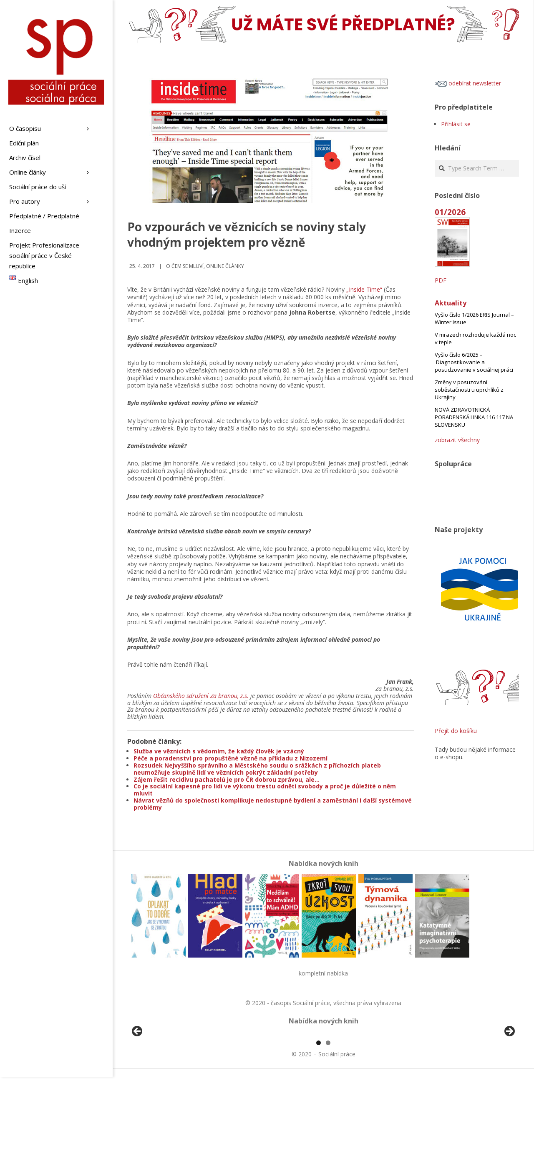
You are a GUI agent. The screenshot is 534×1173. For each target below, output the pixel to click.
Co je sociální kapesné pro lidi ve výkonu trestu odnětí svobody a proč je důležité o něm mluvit (265, 789)
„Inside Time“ (364, 289)
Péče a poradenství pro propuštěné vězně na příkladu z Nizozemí (230, 758)
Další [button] (509, 1079)
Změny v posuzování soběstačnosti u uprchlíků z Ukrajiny (469, 389)
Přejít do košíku (456, 731)
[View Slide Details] (160, 1082)
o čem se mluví (185, 266)
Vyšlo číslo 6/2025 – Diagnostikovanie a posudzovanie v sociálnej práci (474, 362)
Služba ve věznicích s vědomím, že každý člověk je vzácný (219, 751)
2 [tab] (328, 1138)
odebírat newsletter (468, 83)
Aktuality (450, 303)
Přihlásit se (456, 124)
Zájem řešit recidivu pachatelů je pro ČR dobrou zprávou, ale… (227, 779)
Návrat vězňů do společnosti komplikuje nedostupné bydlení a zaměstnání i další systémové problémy (273, 803)
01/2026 (450, 212)
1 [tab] (318, 1138)
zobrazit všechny (457, 440)
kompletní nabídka (323, 973)
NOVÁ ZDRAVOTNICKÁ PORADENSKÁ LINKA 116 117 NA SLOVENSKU (474, 417)
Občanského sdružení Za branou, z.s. (201, 696)
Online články (225, 266)
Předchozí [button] (137, 1079)
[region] (323, 1082)
